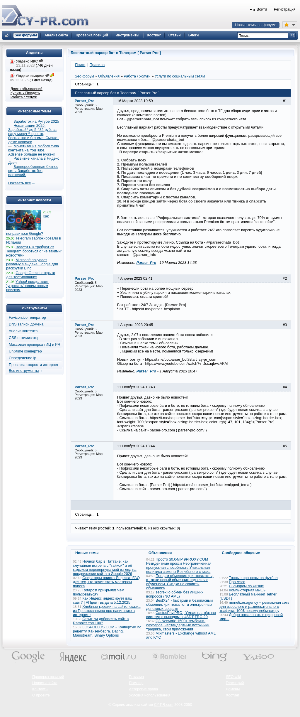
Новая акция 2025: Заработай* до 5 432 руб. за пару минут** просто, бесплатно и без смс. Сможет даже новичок (33, 134)
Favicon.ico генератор (27, 318)
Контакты (40, 689)
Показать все (19, 183)
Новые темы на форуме (255, 25)
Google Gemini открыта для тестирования (30, 275)
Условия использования (149, 695)
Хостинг (232, 695)
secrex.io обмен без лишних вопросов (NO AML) (174, 594)
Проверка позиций (48, 677)
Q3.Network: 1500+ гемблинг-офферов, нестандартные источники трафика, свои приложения (177, 625)
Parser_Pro (146, 263)
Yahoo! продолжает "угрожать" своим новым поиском (27, 286)
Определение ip (22, 358)
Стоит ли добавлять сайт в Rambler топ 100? (101, 621)
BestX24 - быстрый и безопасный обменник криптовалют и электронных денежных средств (179, 604)
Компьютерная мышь (247, 590)
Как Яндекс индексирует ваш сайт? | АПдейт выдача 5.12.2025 (102, 600)
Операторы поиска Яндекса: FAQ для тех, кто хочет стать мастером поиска (106, 582)
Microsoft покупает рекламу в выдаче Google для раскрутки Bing (32, 264)
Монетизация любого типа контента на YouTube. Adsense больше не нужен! (33, 150)
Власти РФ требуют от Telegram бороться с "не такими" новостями (34, 251)
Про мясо (237, 582)
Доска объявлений (26, 89)
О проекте (41, 695)
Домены (233, 689)
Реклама (136, 677)
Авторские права (143, 689)
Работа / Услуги (24, 97)
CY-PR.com (163, 705)
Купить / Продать (25, 93)
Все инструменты (24, 371)
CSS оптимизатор (24, 338)
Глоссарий (235, 683)
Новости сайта (44, 683)
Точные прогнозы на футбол (253, 578)
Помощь (136, 683)
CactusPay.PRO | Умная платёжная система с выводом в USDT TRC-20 (181, 615)
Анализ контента (23, 331)
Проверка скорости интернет (34, 365)
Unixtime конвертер (25, 351)
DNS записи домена (26, 324)
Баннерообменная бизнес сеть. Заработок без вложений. (33, 171)
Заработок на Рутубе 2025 (36, 121)
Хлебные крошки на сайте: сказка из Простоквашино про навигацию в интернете (107, 611)
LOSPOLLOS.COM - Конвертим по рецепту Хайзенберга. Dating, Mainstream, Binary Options (107, 631)
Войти (262, 9)
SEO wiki (233, 677)
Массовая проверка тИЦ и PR (34, 345)
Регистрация (285, 9)
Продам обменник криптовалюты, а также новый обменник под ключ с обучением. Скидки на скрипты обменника (180, 582)
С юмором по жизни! (246, 586)
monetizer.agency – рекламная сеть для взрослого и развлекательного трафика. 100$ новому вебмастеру (254, 606)
